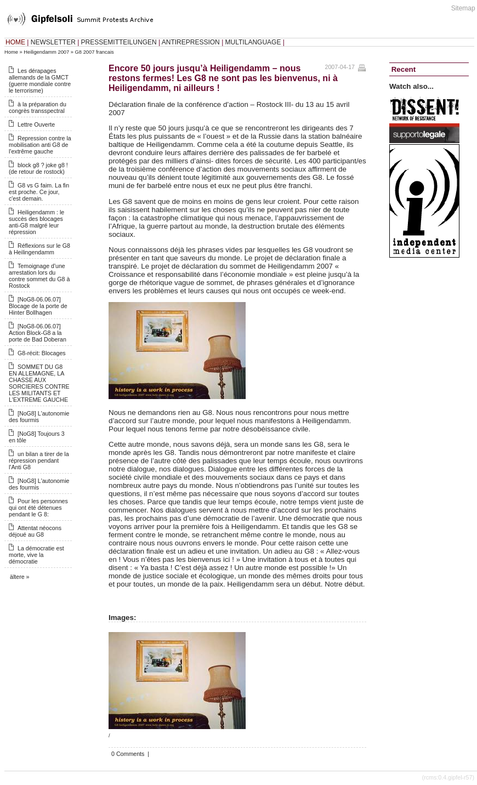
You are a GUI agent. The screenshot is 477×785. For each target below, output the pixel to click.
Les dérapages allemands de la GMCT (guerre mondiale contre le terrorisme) (40, 80)
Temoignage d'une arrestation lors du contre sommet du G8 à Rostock (39, 276)
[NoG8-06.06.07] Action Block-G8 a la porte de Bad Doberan (37, 333)
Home (11, 52)
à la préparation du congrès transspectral (37, 107)
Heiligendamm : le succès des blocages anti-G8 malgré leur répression (36, 222)
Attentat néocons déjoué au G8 (35, 531)
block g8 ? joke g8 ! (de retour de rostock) (38, 168)
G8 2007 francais (94, 52)
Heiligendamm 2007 (46, 52)
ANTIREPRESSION (191, 42)
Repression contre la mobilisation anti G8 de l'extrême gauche (40, 145)
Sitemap (463, 8)
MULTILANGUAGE (253, 42)
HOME (15, 42)
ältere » (20, 576)
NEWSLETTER (53, 42)
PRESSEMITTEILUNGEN (119, 42)
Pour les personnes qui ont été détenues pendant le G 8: (38, 507)
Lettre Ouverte (36, 124)
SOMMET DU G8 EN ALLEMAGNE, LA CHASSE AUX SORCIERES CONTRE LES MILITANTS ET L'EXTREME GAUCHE (39, 383)
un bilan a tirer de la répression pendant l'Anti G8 (39, 460)
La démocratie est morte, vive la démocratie (36, 555)
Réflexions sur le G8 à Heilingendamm (39, 248)
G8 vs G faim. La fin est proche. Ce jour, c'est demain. (39, 192)
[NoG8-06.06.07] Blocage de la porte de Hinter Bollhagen (38, 306)
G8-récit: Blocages (42, 353)
